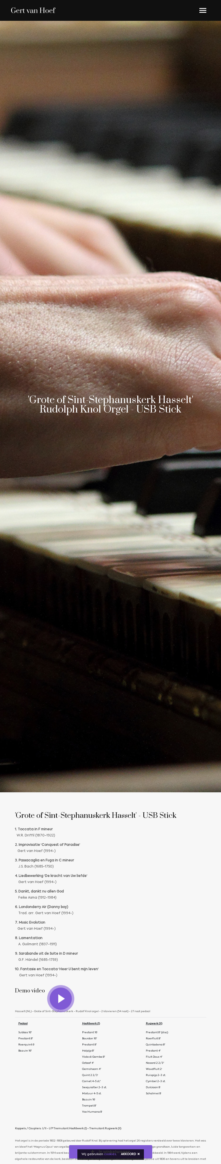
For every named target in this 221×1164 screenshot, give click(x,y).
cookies (110, 1154)
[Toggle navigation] (203, 10)
